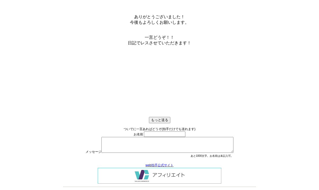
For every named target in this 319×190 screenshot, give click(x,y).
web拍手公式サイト (159, 165)
